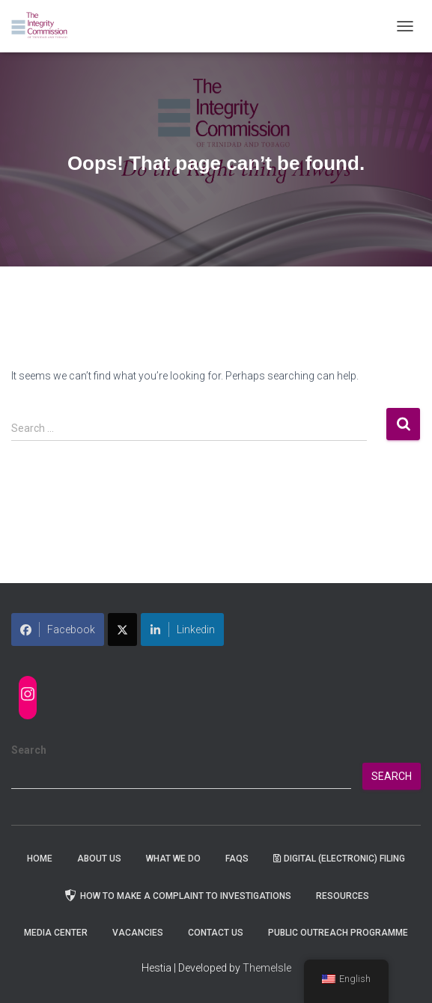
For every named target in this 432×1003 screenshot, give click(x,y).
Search (28, 750)
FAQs (237, 858)
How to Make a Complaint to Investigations (177, 895)
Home (39, 858)
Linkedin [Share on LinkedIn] (182, 629)
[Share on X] (122, 629)
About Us (99, 858)
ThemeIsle (267, 968)
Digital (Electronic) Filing (339, 858)
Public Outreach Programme (338, 932)
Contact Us (215, 932)
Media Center (56, 932)
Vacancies (137, 932)
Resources (342, 896)
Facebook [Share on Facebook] (57, 629)
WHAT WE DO (173, 858)
